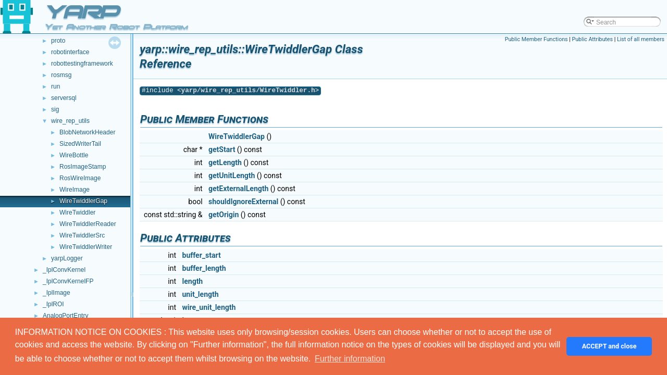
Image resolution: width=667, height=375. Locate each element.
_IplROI (53, 304)
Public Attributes (592, 39)
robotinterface (70, 52)
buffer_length (204, 268)
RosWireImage (80, 178)
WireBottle (73, 155)
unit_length (200, 294)
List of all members (640, 39)
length (192, 281)
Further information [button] (350, 358)
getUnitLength (231, 175)
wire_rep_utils (70, 120)
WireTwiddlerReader (87, 224)
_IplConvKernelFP (68, 281)
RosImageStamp (82, 166)
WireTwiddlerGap (83, 201)
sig (55, 109)
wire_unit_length (209, 307)
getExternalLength (238, 188)
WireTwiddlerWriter (85, 247)
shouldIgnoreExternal (243, 201)
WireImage (74, 189)
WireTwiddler (77, 212)
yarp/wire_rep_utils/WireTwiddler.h (248, 90)
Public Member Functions (536, 39)
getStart (221, 149)
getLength (225, 162)
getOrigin (223, 214)
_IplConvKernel (64, 269)
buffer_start (201, 255)
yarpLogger (67, 258)
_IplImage (56, 292)
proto (58, 40)
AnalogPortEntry (65, 315)
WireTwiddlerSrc (82, 235)
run (55, 86)
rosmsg (61, 75)
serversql (64, 98)
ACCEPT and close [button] (609, 346)
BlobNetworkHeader (87, 132)
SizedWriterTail (80, 143)
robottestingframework (82, 63)
